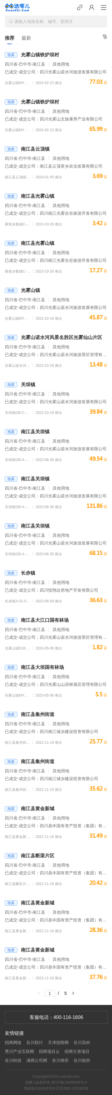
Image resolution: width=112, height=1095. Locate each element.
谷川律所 (60, 1060)
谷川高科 (81, 1042)
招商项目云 (49, 1051)
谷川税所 (81, 1060)
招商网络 (13, 1042)
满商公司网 (36, 1060)
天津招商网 (58, 1042)
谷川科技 (13, 1060)
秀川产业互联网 (19, 1051)
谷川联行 (34, 1042)
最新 (26, 38)
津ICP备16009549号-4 (69, 1082)
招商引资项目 (77, 1051)
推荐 (9, 38)
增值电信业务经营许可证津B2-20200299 (56, 1088)
